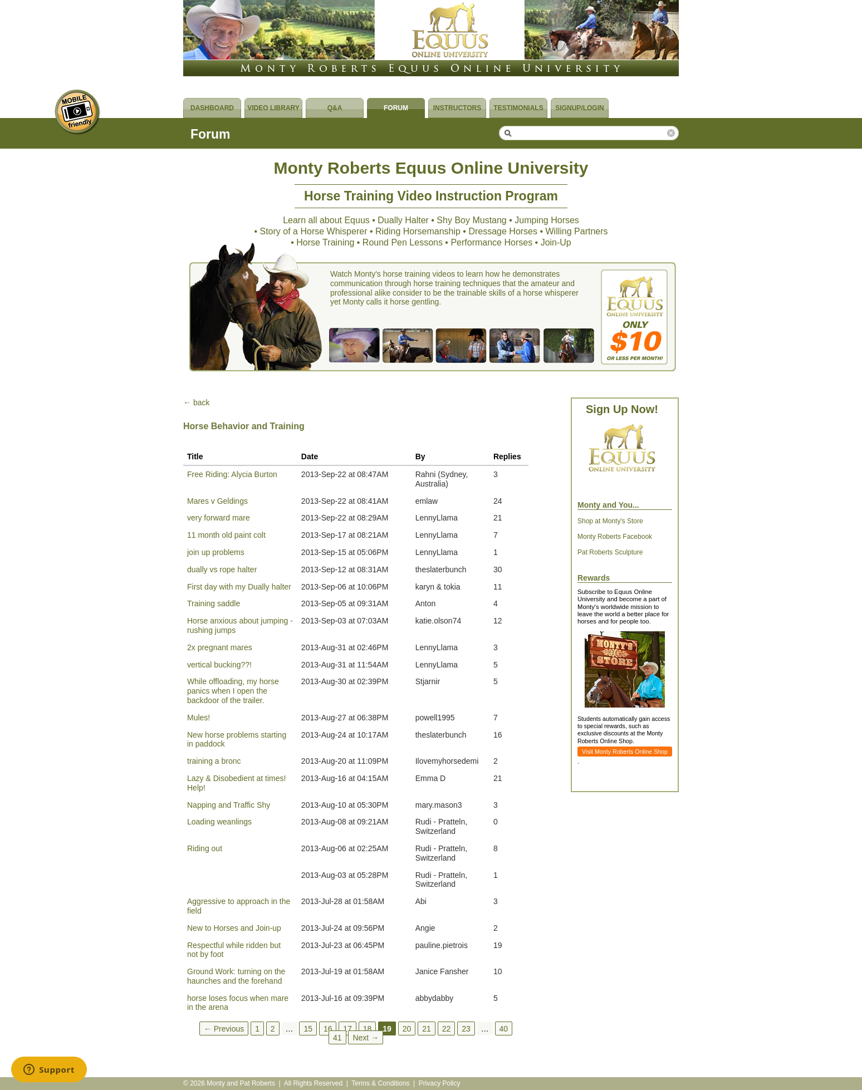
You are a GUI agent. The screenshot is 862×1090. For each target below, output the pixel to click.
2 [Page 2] (273, 1028)
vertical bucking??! (219, 664)
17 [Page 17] (347, 1028)
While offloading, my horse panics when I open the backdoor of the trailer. (233, 691)
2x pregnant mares (219, 647)
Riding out (204, 848)
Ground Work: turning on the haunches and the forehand (236, 976)
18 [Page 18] (367, 1028)
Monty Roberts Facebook (614, 537)
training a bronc (214, 761)
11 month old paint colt (226, 535)
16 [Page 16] (328, 1028)
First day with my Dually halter (239, 586)
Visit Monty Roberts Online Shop (625, 751)
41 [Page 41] (337, 1037)
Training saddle (213, 603)
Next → (365, 1037)
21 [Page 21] (426, 1028)
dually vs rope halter (222, 569)
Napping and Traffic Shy (228, 805)
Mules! (198, 717)
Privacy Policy (440, 1083)
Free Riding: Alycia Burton (232, 474)
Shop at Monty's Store (610, 521)
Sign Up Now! (622, 409)
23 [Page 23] (466, 1028)
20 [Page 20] (407, 1028)
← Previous (224, 1028)
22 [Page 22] (446, 1028)
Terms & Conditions (380, 1083)
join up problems (215, 552)
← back (196, 402)
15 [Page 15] (307, 1028)
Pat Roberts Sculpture (610, 552)
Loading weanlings (219, 821)
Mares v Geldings (217, 501)
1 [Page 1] (257, 1028)
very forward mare (218, 517)
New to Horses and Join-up (234, 928)
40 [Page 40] (503, 1028)
